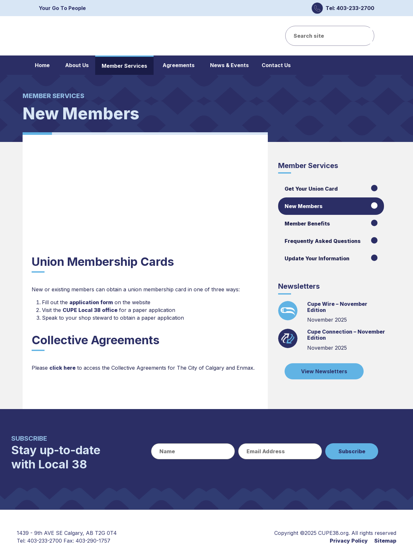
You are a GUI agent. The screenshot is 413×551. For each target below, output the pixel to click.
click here (62, 368)
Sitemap (385, 540)
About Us (77, 65)
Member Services (124, 66)
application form (91, 302)
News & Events (229, 65)
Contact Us (276, 65)
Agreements (179, 65)
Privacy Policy (349, 540)
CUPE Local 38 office (90, 310)
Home (42, 65)
